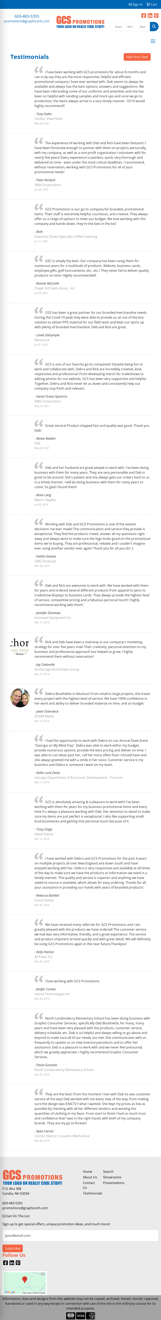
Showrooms (110, 1177)
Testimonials (90, 1193)
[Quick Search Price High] (144, 26)
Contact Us (89, 1185)
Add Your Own (137, 57)
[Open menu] (153, 41)
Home (87, 1171)
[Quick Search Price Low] (131, 26)
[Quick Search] (117, 26)
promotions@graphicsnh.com (27, 21)
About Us (90, 1177)
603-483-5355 (27, 16)
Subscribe (12, 1248)
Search (108, 1171)
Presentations (110, 1183)
